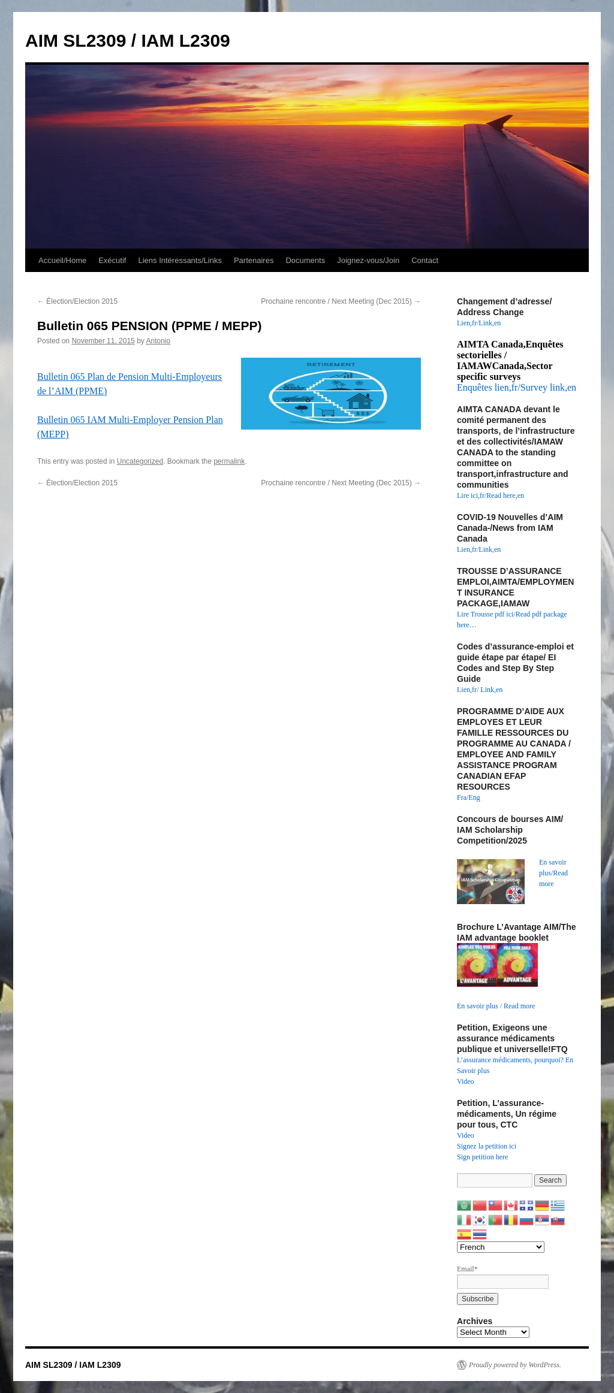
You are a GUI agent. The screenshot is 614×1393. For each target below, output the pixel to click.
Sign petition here (482, 1157)
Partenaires (253, 260)
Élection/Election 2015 (77, 301)
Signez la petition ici (486, 1146)
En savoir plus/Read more (553, 873)
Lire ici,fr (470, 495)
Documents (305, 260)
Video (465, 1081)
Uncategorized (140, 461)
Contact (424, 260)
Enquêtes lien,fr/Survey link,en (516, 387)
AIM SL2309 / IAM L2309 (127, 40)
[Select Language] (500, 1247)
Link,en (489, 323)
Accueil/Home (62, 260)
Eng (474, 797)
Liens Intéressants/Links (179, 260)
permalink (229, 461)
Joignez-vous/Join (368, 260)
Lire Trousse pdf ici (485, 614)
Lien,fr (467, 323)
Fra (461, 797)
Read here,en (505, 495)
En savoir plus (477, 1006)
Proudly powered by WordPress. (515, 1365)
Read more (519, 1006)
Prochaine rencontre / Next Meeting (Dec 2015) (341, 301)
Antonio (158, 341)
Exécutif (112, 260)
